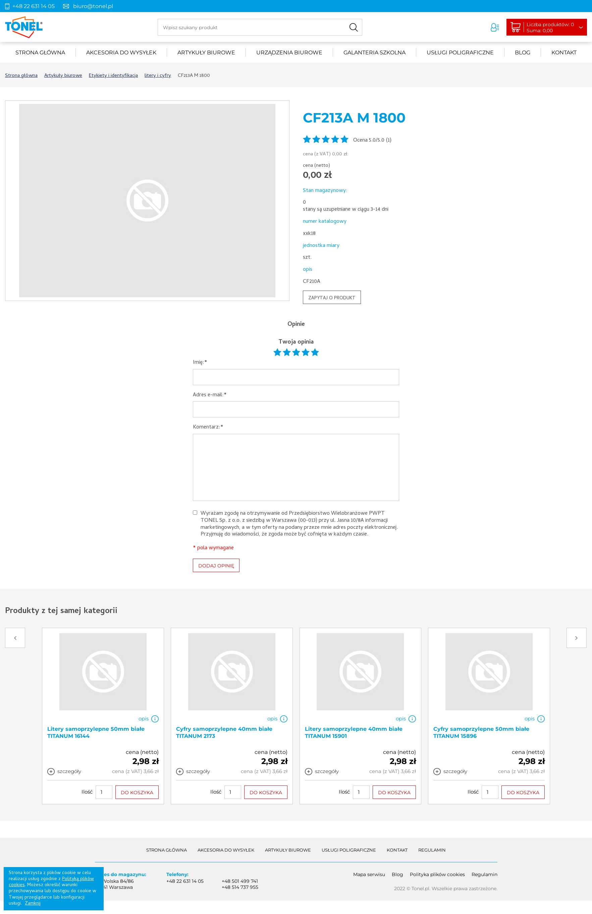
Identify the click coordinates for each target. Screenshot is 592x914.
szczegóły (69, 771)
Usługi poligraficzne (460, 52)
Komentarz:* (208, 427)
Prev (15, 638)
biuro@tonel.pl (93, 6)
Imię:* (200, 362)
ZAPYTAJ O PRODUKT (332, 298)
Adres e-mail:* (210, 395)
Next (577, 638)
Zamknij (33, 904)
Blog (522, 52)
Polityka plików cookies (437, 874)
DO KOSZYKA (137, 793)
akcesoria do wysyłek (121, 52)
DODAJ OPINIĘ (216, 566)
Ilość (87, 792)
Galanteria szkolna (374, 52)
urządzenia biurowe (289, 52)
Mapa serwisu (369, 874)
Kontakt (564, 52)
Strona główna (40, 52)
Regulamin (432, 850)
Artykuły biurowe (206, 52)
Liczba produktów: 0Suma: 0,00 (550, 27)
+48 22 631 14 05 (33, 6)
